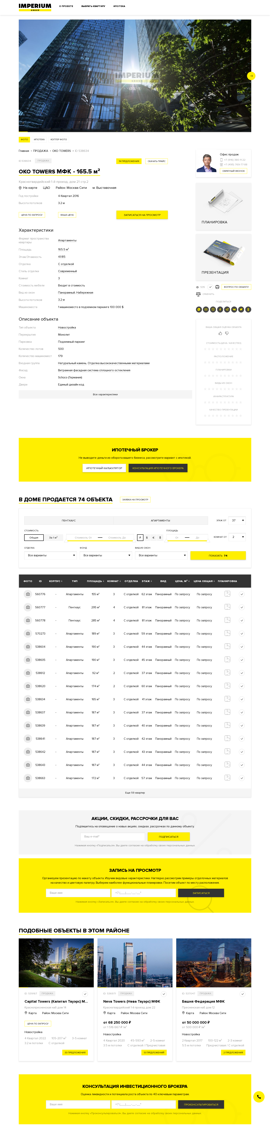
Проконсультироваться (201, 1104)
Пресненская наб (193, 1007)
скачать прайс (156, 161)
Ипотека (119, 6)
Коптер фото (59, 139)
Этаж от (221, 520)
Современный (67, 271)
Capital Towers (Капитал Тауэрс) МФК (57, 1001)
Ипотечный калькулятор (104, 468)
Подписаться (168, 836)
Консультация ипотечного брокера (158, 468)
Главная (24, 151)
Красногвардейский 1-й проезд (124, 1007)
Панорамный (66, 292)
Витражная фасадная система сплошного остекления (94, 370)
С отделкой (66, 264)
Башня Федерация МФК (203, 1001)
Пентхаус (69, 520)
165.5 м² (63, 249)
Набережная (84, 292)
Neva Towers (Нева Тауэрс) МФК (131, 1001)
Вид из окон (142, 548)
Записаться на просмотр (142, 215)
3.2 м (61, 300)
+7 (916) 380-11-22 (234, 159)
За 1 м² (53, 537)
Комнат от (220, 537)
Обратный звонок (233, 171)
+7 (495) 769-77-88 (235, 164)
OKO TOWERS (61, 151)
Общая (33, 537)
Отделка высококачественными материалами (119, 363)
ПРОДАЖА (40, 151)
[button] (251, 76)
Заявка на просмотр (135, 499)
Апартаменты (67, 240)
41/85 (61, 257)
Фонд (83, 548)
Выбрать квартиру (93, 6)
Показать (218, 555)
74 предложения (129, 161)
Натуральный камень (72, 363)
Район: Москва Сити (55, 1013)
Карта (31, 1013)
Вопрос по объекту (236, 287)
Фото (24, 139)
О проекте (66, 6)
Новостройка (67, 327)
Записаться (201, 893)
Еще (135, 792)
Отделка (29, 548)
